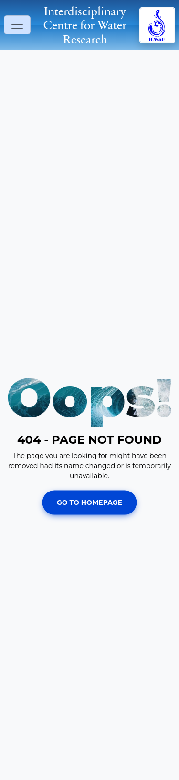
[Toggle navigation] (17, 24)
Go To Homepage (89, 502)
